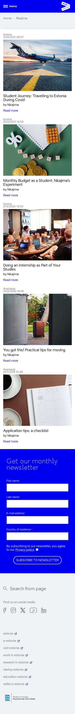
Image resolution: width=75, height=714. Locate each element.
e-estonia (9, 641)
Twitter (22, 611)
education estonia (15, 677)
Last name (12, 497)
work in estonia (13, 655)
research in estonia (15, 662)
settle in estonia (13, 684)
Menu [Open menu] (13, 6)
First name (12, 481)
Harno (21, 698)
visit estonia (11, 648)
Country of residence (18, 529)
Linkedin (43, 611)
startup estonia (13, 669)
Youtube (33, 611)
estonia (8, 633)
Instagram (13, 611)
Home (7, 18)
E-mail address (15, 513)
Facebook (4, 611)
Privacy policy (25, 550)
